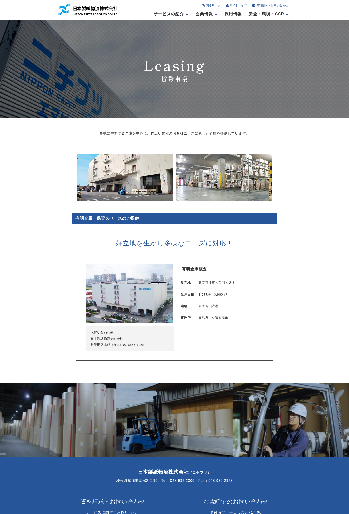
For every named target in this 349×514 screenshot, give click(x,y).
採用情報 (233, 14)
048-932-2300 (235, 464)
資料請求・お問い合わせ (270, 5)
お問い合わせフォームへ (113, 464)
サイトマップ (236, 5)
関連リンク (211, 5)
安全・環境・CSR (266, 14)
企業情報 (204, 14)
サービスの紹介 (169, 14)
